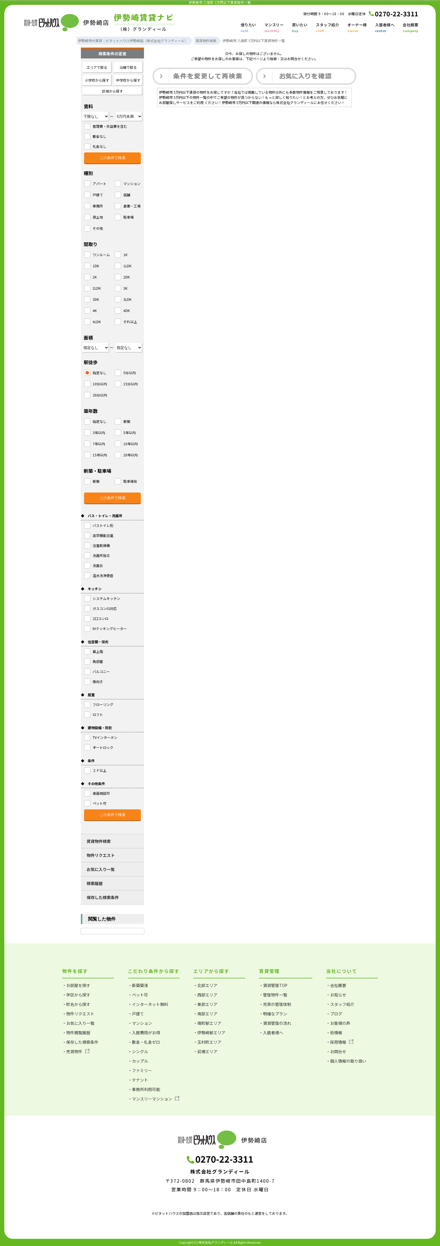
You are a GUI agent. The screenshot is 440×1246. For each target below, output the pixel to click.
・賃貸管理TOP (273, 985)
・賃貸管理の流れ (275, 1023)
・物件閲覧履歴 (76, 1032)
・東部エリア (205, 1004)
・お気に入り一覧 (78, 1023)
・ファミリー (140, 1070)
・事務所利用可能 (144, 1089)
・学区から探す (76, 994)
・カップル (138, 1060)
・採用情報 (339, 1042)
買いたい (299, 28)
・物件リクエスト (78, 1013)
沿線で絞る (128, 67)
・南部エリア (205, 1013)
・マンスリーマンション (153, 1098)
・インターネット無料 (148, 1004)
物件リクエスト (101, 855)
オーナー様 (357, 28)
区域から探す (112, 91)
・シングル (138, 1051)
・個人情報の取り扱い (346, 1060)
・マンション (140, 1023)
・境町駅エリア (207, 1023)
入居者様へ (385, 28)
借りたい (248, 28)
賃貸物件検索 (99, 841)
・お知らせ (336, 994)
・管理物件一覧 (273, 994)
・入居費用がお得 (144, 1032)
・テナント (138, 1079)
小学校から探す (97, 80)
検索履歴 (95, 883)
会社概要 (410, 28)
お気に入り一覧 (101, 869)
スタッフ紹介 (327, 28)
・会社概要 (336, 985)
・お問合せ (336, 1051)
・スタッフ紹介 (340, 1004)
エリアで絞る (97, 67)
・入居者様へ (271, 1032)
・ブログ (334, 1013)
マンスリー (274, 28)
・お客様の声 (338, 1023)
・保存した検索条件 (80, 1042)
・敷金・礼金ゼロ (144, 1042)
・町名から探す (76, 1004)
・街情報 (334, 1032)
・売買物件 (75, 1051)
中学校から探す (128, 80)
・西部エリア (205, 994)
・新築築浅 (138, 985)
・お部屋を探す (76, 985)
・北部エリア (205, 985)
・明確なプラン (273, 1013)
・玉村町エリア (207, 1042)
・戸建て (136, 1013)
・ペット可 (138, 994)
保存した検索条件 (103, 897)
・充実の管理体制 (275, 1004)
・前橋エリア (205, 1051)
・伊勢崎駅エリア (209, 1032)
